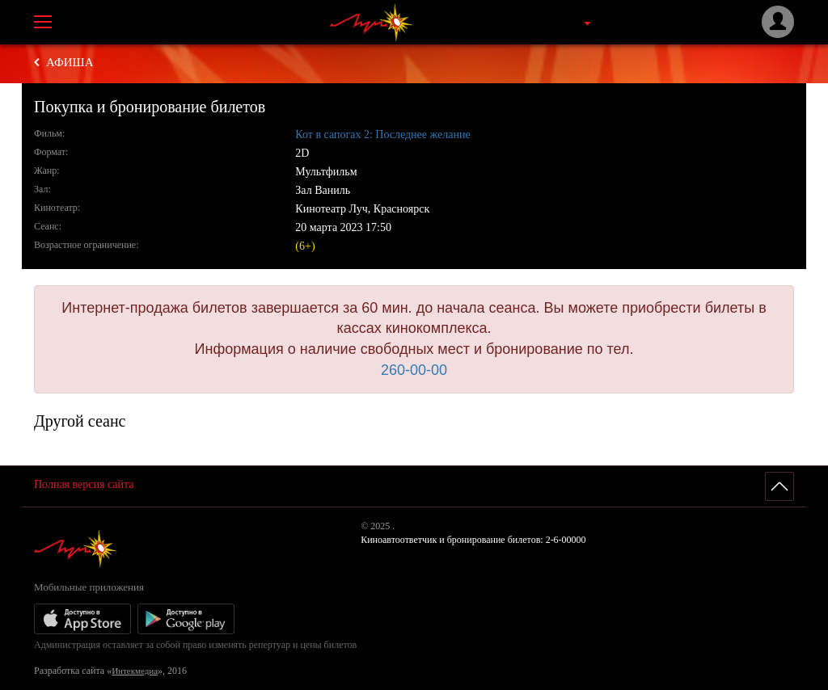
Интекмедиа (135, 670)
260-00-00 (414, 370)
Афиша (70, 62)
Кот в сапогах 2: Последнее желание (382, 134)
